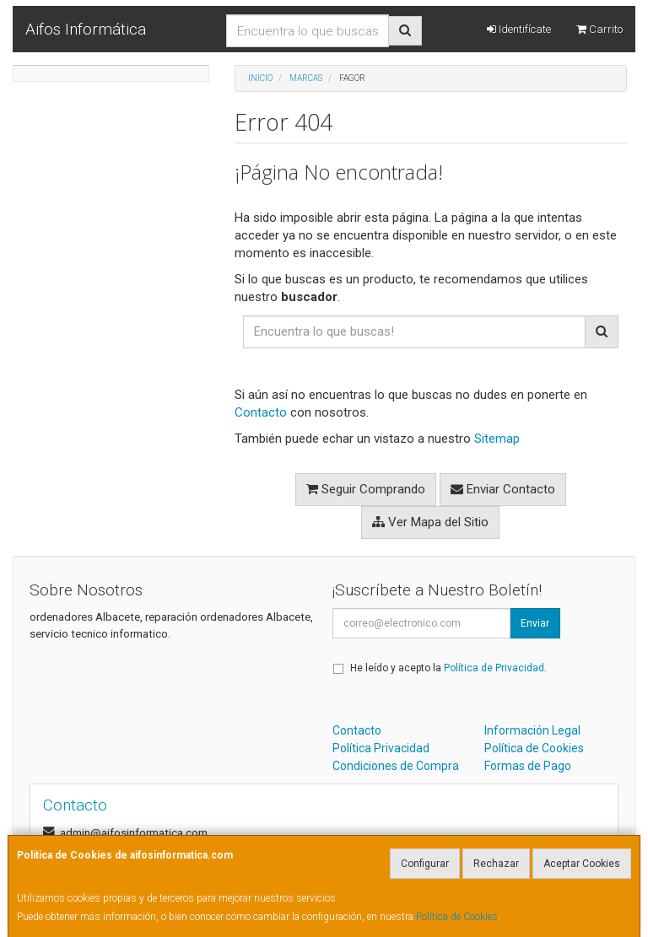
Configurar (425, 864)
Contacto (261, 412)
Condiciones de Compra (395, 766)
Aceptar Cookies (581, 864)
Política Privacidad (380, 748)
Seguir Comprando (365, 489)
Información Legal (532, 730)
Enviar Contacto (503, 489)
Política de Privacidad (494, 668)
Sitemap (497, 438)
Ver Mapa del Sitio (430, 522)
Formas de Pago (527, 766)
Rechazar (496, 864)
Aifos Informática (85, 29)
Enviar (535, 623)
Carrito (599, 29)
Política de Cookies (457, 917)
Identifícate (519, 29)
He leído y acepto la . (448, 668)
